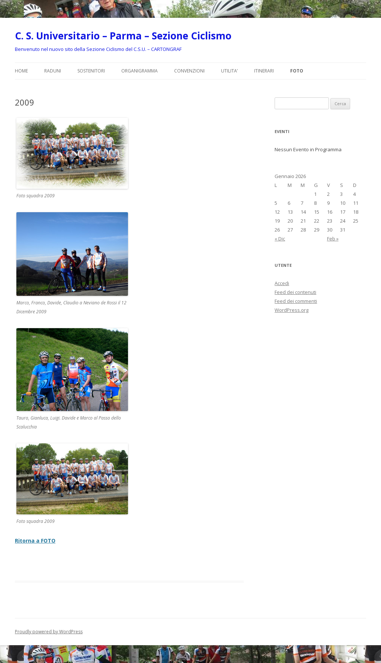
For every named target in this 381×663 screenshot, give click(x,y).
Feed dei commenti (296, 301)
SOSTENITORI (91, 71)
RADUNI (52, 71)
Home (21, 71)
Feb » (333, 238)
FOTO (296, 71)
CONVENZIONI (189, 71)
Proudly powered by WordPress (49, 631)
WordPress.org (291, 310)
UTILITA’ (229, 71)
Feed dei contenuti (295, 292)
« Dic (280, 238)
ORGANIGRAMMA (139, 71)
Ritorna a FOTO (35, 540)
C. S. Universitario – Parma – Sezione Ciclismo (123, 35)
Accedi (282, 283)
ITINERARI (264, 71)
